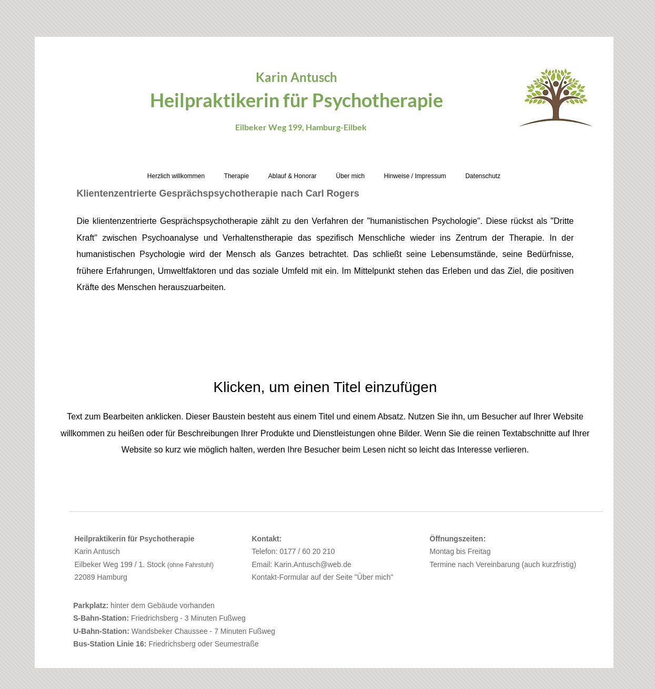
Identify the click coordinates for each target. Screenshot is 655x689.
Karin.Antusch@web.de (312, 564)
